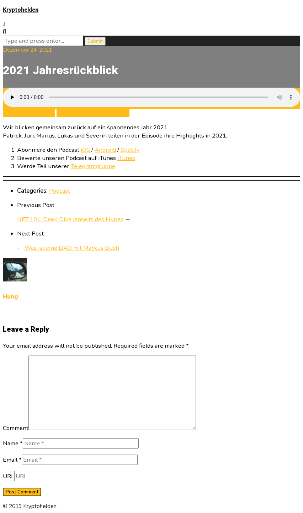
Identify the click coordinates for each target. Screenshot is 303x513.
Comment (15, 428)
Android (105, 150)
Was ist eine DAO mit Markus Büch (72, 248)
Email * (12, 460)
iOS (85, 150)
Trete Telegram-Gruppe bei (93, 113)
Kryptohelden (20, 10)
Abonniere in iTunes (29, 113)
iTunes (126, 158)
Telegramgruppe (93, 166)
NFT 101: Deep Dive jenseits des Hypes (70, 219)
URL (8, 476)
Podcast (59, 191)
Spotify (130, 150)
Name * (13, 443)
